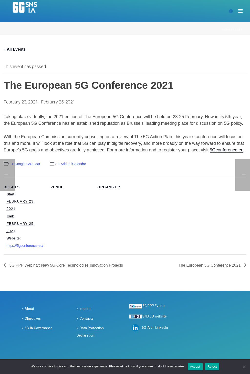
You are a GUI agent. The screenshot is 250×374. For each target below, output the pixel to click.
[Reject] (243, 366)
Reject (212, 366)
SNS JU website (154, 316)
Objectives (31, 318)
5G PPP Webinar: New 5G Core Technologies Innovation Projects (65, 265)
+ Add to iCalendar (72, 164)
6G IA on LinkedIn (155, 327)
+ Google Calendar (25, 164)
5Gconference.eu (226, 149)
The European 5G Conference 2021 (210, 265)
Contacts (85, 318)
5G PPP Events (154, 306)
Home (226, 29)
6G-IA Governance (37, 328)
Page (236, 29)
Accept (195, 366)
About (28, 309)
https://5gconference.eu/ (25, 246)
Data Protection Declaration (90, 331)
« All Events (15, 49)
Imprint (84, 309)
